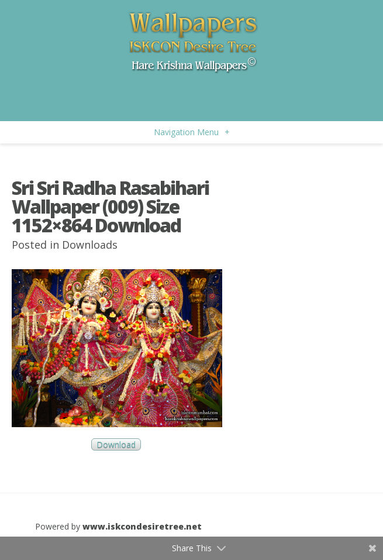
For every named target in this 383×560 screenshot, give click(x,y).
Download (116, 444)
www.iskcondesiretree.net (142, 526)
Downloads (90, 245)
